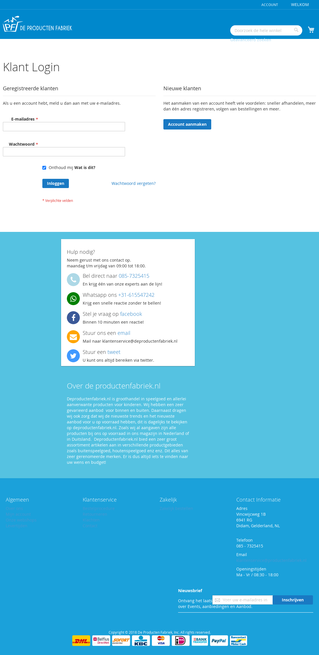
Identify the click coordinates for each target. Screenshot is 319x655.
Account (269, 4)
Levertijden (17, 525)
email (124, 332)
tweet (113, 351)
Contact (90, 525)
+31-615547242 (136, 294)
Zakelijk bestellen (177, 508)
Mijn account (18, 514)
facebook (131, 313)
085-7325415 (134, 275)
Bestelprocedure (99, 508)
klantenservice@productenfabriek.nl (272, 560)
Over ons (15, 508)
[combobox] (266, 30)
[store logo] (37, 24)
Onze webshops (21, 520)
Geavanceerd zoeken (250, 39)
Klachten (91, 520)
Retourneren (95, 514)
